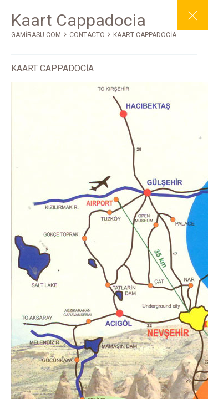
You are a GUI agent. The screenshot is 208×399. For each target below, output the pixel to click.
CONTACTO (87, 35)
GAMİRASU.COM (36, 35)
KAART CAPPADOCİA (144, 35)
